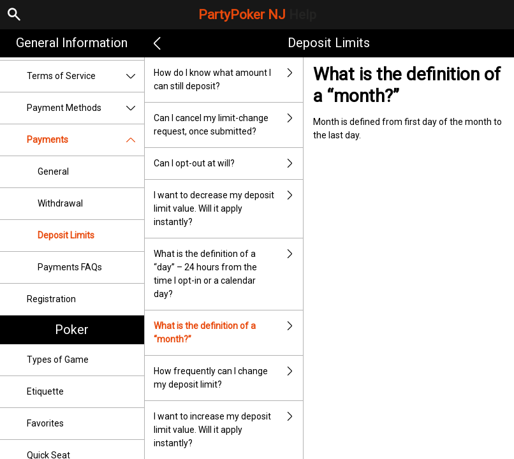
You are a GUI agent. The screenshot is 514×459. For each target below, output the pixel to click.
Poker (72, 329)
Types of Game (58, 359)
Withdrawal (60, 203)
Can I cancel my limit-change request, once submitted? (228, 125)
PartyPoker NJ (257, 14)
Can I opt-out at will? (228, 163)
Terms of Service (85, 76)
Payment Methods (85, 108)
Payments (85, 140)
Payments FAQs (70, 267)
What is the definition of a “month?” (228, 332)
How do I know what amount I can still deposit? (228, 79)
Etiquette (45, 391)
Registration (51, 299)
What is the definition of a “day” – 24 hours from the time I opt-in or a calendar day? (228, 274)
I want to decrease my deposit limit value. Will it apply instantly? (228, 209)
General (53, 171)
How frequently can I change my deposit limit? (228, 378)
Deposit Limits (66, 235)
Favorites (45, 423)
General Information (72, 42)
